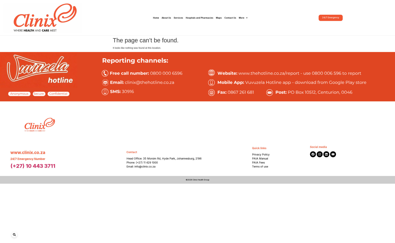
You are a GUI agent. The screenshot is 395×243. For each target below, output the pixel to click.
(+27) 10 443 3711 (32, 166)
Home (156, 17)
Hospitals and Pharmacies (199, 17)
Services (178, 17)
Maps (219, 17)
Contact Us (230, 17)
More (243, 18)
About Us (166, 17)
